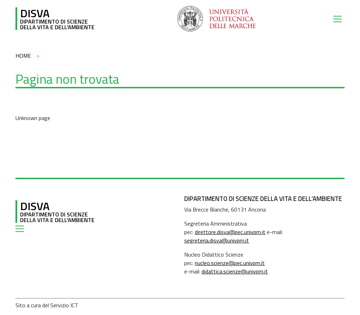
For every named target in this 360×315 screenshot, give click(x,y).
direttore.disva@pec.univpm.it (230, 232)
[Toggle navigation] (339, 18)
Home (23, 55)
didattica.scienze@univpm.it (234, 271)
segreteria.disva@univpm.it (216, 240)
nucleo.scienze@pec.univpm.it (230, 263)
